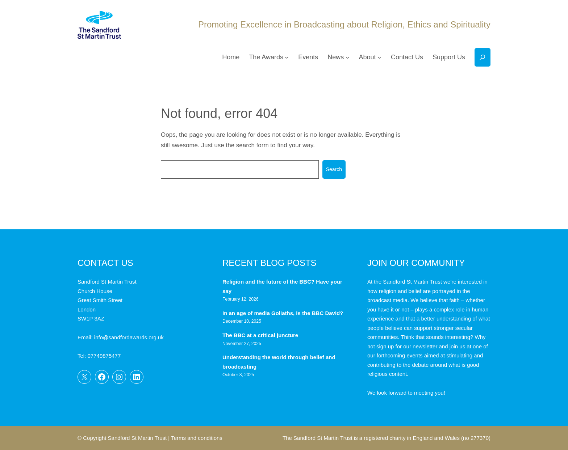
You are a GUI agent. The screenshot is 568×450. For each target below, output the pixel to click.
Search (334, 169)
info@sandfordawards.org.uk (129, 337)
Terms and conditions (196, 438)
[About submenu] (379, 57)
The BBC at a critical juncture (260, 335)
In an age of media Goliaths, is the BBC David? (283, 313)
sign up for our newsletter (406, 346)
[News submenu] (348, 57)
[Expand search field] (482, 57)
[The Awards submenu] (287, 57)
